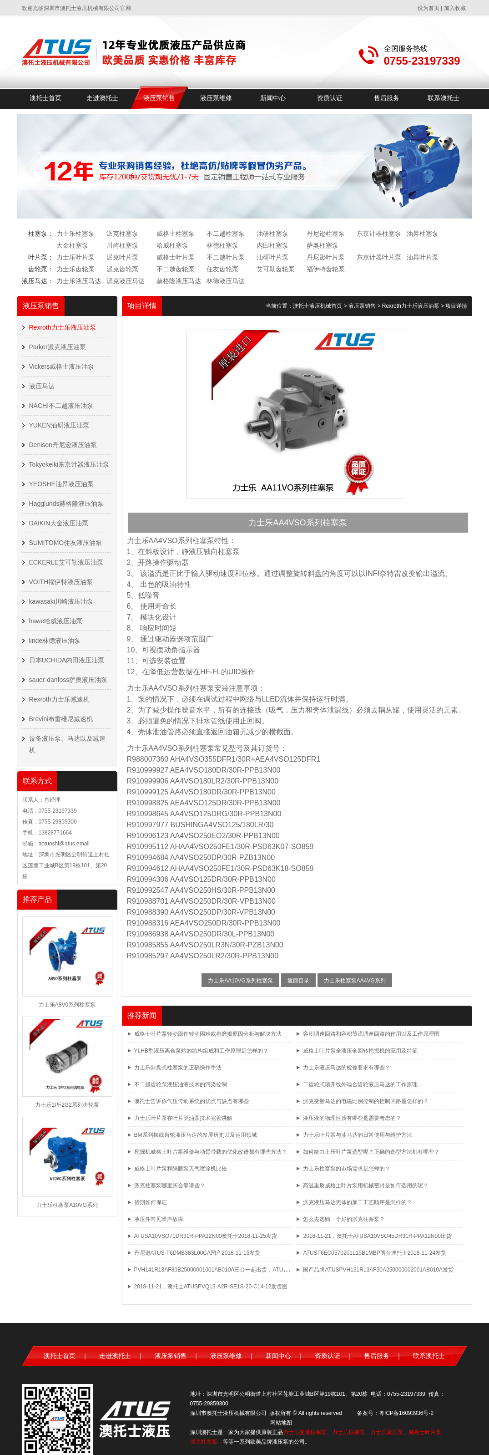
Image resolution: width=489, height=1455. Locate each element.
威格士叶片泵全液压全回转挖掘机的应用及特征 (360, 1051)
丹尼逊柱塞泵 (326, 233)
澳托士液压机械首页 (317, 306)
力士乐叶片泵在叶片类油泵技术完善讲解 (183, 1118)
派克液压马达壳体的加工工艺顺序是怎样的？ (357, 1202)
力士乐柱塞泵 (75, 233)
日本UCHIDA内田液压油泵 (67, 660)
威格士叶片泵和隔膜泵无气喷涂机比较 (180, 1168)
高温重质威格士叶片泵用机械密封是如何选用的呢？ (366, 1185)
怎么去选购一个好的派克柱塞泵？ (344, 1219)
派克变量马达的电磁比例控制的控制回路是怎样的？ (366, 1101)
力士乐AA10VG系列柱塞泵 (240, 980)
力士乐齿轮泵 (75, 269)
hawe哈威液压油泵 (55, 621)
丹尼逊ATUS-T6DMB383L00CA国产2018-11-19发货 (197, 1253)
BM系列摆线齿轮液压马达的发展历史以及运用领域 (195, 1135)
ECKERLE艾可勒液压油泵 (66, 562)
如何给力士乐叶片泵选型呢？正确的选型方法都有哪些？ (371, 1152)
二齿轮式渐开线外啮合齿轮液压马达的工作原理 (360, 1084)
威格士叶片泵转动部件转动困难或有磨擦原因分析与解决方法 (208, 1034)
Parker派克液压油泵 (57, 347)
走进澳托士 (102, 98)
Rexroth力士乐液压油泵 (62, 327)
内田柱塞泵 (272, 245)
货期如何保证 (150, 1202)
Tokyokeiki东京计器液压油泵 (69, 464)
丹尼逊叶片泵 (326, 257)
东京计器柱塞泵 (379, 233)
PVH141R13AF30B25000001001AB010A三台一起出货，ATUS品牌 (216, 1270)
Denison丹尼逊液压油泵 (63, 444)
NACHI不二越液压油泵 (61, 405)
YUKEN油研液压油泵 (59, 425)
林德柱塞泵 (222, 245)
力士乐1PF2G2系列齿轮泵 (67, 1105)
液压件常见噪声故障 (158, 1219)
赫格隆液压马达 (178, 281)
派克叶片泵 (122, 257)
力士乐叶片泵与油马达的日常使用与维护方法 (357, 1135)
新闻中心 (273, 98)
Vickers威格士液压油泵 (62, 366)
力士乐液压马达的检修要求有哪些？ (346, 1067)
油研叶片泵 (272, 257)
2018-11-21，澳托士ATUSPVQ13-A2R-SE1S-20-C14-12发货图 (211, 1286)
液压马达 (42, 386)
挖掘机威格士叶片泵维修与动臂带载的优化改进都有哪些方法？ (210, 1152)
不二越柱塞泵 (226, 233)
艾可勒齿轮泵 (276, 269)
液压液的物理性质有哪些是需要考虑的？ (352, 1118)
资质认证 (330, 98)
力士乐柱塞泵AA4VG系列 (355, 980)
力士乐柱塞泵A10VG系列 (67, 1205)
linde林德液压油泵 (55, 640)
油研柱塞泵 (272, 233)
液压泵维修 (216, 98)
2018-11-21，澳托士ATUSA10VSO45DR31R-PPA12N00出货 (377, 1236)
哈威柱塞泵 (172, 245)
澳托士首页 (45, 98)
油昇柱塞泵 (423, 233)
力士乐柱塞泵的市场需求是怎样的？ (346, 1168)
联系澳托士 (443, 98)
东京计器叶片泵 (379, 257)
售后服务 (386, 98)
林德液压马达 (226, 281)
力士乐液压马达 (78, 281)
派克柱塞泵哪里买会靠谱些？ (169, 1185)
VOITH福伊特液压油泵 (61, 581)
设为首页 (428, 8)
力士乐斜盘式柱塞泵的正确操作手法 (178, 1067)
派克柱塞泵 (122, 233)
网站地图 (281, 1422)
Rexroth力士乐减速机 (59, 699)
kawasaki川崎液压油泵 (61, 601)
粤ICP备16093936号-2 (406, 1413)
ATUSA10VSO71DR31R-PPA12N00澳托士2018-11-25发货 (205, 1236)
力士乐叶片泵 (75, 257)
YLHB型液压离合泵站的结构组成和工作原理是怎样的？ (201, 1051)
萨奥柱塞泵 (322, 245)
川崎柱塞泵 (122, 245)
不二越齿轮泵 (175, 269)
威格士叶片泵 (175, 257)
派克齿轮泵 (122, 269)
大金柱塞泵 (72, 245)
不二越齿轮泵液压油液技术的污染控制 (180, 1084)
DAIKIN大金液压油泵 (59, 523)
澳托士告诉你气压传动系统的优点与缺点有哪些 (191, 1101)
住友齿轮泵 (222, 269)
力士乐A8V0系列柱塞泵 (67, 1005)
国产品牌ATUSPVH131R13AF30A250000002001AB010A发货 (378, 1270)
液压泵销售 (159, 98)
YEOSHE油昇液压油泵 (61, 484)
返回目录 (298, 980)
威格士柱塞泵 (175, 233)
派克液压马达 (125, 281)
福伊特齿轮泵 (326, 269)
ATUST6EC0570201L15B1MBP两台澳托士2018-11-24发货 (374, 1253)
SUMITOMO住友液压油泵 (65, 542)
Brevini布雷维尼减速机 (61, 718)
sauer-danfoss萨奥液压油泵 (68, 679)
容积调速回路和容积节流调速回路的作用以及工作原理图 (371, 1034)
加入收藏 (455, 8)
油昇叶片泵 (423, 257)
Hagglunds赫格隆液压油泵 (66, 503)
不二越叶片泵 (226, 257)
